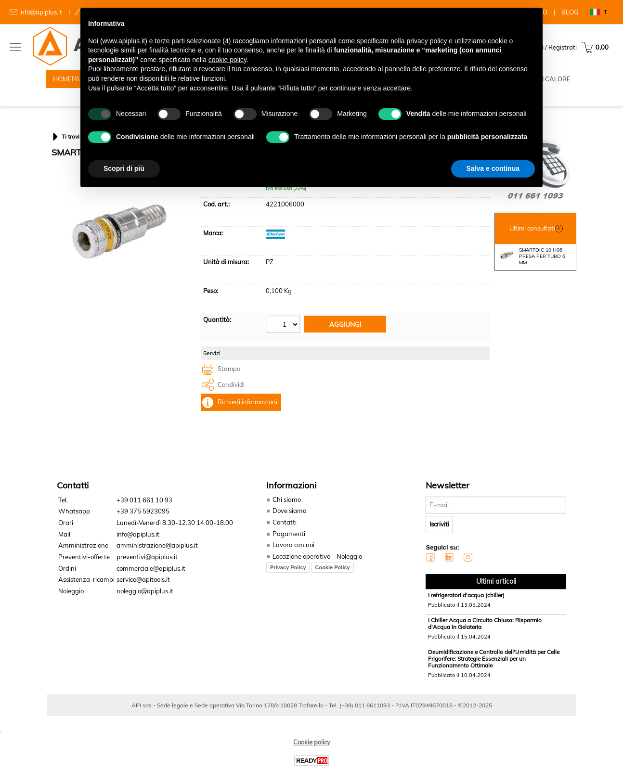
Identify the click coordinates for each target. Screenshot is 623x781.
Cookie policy (311, 753)
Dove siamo (287, 522)
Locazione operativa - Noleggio (316, 568)
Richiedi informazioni (247, 414)
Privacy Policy (287, 578)
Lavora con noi (292, 556)
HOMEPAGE (71, 82)
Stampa (229, 380)
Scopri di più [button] (124, 168)
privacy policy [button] (426, 41)
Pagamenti (287, 545)
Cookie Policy (331, 578)
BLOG (570, 12)
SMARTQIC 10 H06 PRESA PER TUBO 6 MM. (531, 267)
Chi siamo (285, 511)
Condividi (231, 396)
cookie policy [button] (227, 60)
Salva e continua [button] (493, 168)
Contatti (283, 534)
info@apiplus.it (40, 12)
